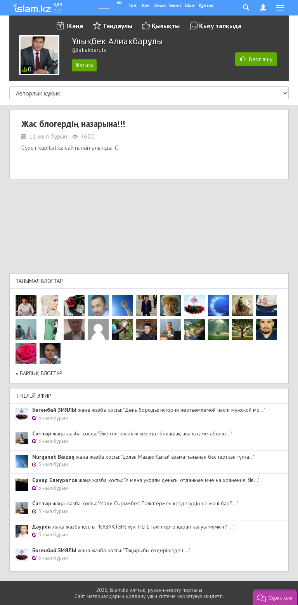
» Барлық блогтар (39, 373)
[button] (275, 597)
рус (58, 10)
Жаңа (74, 25)
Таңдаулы (117, 25)
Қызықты (166, 25)
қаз (58, 4)
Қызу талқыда (220, 25)
